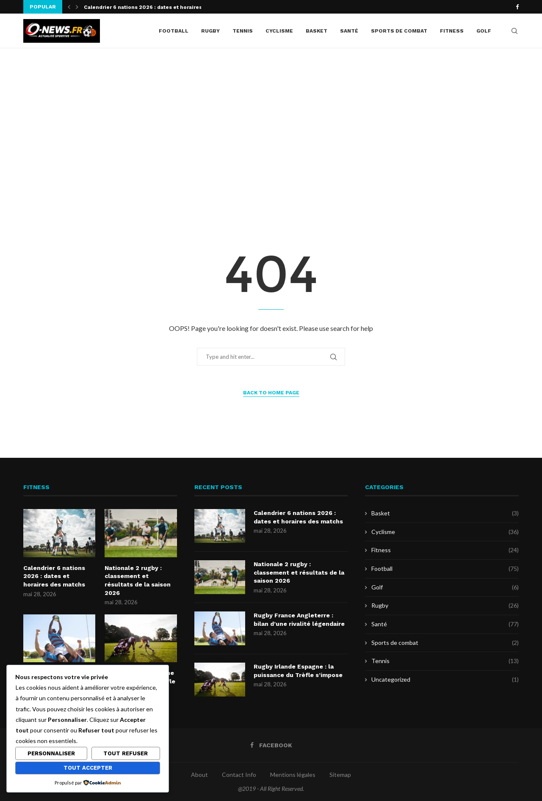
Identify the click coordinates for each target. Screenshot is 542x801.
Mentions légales (292, 774)
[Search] (514, 31)
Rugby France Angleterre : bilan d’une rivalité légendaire (299, 619)
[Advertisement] (271, 133)
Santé (349, 31)
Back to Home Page (271, 393)
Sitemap (340, 774)
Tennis (242, 31)
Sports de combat (399, 31)
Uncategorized (445, 679)
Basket (316, 31)
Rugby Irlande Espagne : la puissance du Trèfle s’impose (298, 670)
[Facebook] (517, 7)
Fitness (452, 31)
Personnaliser (51, 753)
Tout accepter (88, 768)
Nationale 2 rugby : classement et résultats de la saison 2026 (138, 580)
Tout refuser (125, 753)
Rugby (210, 31)
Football (173, 31)
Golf (483, 31)
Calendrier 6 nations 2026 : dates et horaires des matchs (54, 576)
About (199, 774)
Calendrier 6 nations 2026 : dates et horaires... (145, 7)
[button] (69, 7)
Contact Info (239, 774)
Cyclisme (279, 31)
